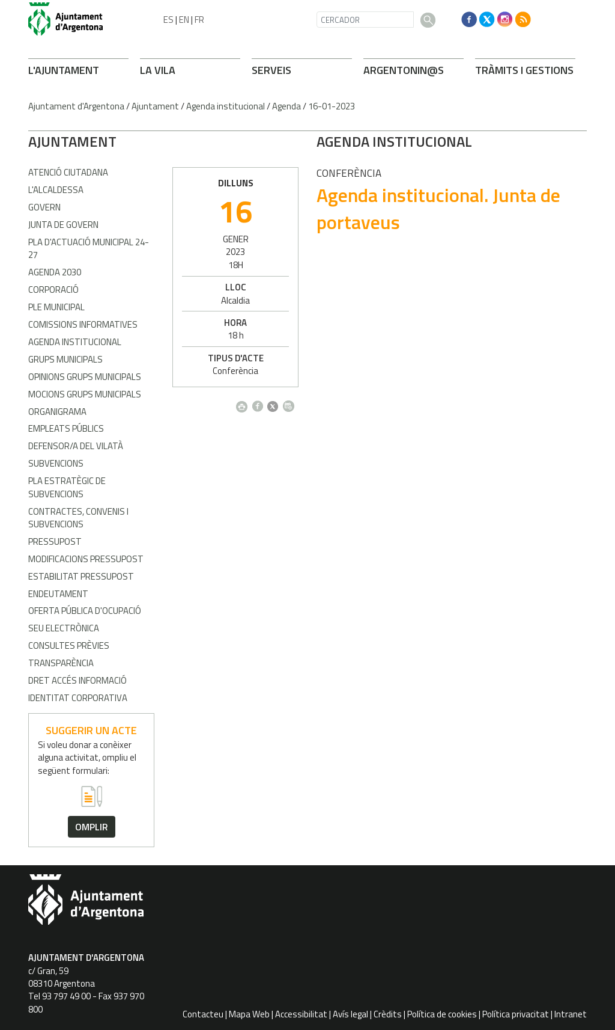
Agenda (286, 106)
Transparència (61, 663)
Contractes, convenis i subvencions (78, 517)
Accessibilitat (301, 1014)
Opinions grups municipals (84, 377)
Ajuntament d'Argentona (76, 106)
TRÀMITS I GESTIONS (524, 70)
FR (199, 19)
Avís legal (350, 1014)
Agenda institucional (225, 106)
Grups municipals (65, 359)
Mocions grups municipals (84, 394)
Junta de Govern (63, 224)
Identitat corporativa (77, 698)
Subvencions (55, 463)
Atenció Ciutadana (68, 172)
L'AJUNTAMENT (63, 70)
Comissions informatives (83, 324)
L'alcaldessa (55, 190)
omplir (91, 827)
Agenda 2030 (54, 272)
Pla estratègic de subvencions (67, 487)
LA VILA (157, 70)
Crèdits (388, 1014)
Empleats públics (66, 428)
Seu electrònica (63, 628)
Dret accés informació (77, 680)
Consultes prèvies (68, 645)
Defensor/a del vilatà (75, 446)
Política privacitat (515, 1014)
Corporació (53, 289)
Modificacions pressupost (86, 559)
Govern (44, 207)
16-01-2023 (331, 106)
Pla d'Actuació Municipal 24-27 (88, 248)
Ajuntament (155, 106)
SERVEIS (271, 70)
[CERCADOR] (365, 19)
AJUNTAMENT (72, 141)
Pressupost (55, 541)
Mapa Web (249, 1014)
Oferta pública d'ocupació (84, 611)
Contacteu (203, 1014)
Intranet (570, 1014)
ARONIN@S (403, 70)
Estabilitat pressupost (81, 576)
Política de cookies (442, 1014)
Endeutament (58, 594)
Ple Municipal (56, 307)
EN (184, 19)
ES (168, 19)
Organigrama (57, 411)
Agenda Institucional (74, 342)
